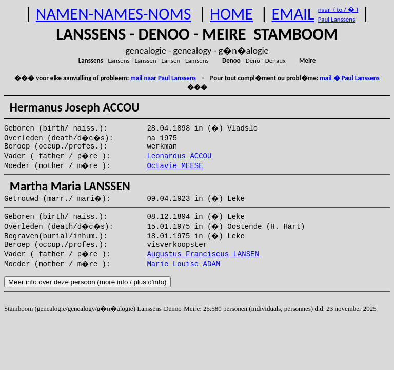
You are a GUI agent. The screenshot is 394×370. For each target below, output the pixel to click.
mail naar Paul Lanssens (163, 78)
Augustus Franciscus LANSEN (203, 254)
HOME (231, 14)
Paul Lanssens (337, 19)
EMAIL (293, 14)
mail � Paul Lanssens (349, 78)
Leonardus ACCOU (179, 156)
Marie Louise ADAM (183, 264)
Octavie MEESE (175, 166)
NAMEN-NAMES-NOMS (113, 14)
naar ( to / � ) (338, 9)
